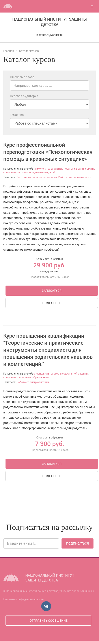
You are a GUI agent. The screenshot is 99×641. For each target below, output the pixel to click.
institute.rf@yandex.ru (49, 34)
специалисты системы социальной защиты (61, 373)
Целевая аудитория (24, 96)
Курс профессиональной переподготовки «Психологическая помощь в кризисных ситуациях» (47, 152)
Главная (8, 51)
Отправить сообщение (48, 620)
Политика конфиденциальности (23, 599)
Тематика (17, 115)
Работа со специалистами (74, 177)
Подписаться (77, 543)
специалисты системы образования (26, 377)
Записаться (52, 290)
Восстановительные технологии (37, 177)
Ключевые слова (22, 77)
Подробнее (51, 303)
